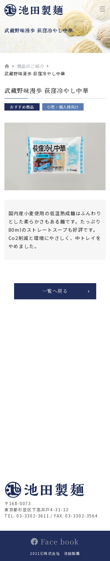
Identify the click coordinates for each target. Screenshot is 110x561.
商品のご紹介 (31, 66)
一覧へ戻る (55, 291)
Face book (55, 541)
